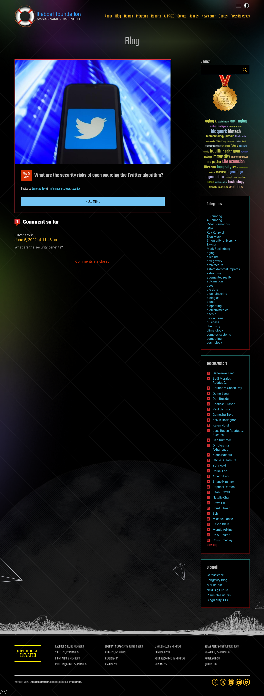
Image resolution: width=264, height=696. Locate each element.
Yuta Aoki (219, 465)
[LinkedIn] (231, 682)
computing (214, 339)
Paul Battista (221, 409)
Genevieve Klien (223, 373)
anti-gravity (214, 261)
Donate (181, 16)
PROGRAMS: (211, 658)
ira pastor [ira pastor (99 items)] (214, 162)
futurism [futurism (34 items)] (243, 146)
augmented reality (219, 277)
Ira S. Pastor (221, 535)
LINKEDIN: (160, 646)
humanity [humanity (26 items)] (244, 152)
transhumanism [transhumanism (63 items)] (218, 187)
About (108, 16)
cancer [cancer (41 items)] (219, 141)
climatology (215, 330)
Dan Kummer (222, 440)
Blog (118, 16)
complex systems (219, 334)
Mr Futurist (214, 585)
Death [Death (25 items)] (244, 142)
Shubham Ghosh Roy (227, 388)
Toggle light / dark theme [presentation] (246, 5)
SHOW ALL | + (213, 545)
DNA (210, 228)
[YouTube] (239, 682)
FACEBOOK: (61, 646)
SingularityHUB (217, 600)
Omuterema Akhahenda (221, 447)
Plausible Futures (219, 595)
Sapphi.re (76, 682)
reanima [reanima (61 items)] (221, 172)
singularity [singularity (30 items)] (242, 177)
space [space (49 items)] (210, 182)
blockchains (215, 318)
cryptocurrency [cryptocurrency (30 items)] (229, 141)
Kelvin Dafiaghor (224, 420)
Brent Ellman (221, 508)
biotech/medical (218, 310)
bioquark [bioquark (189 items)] (219, 131)
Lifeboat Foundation (39, 682)
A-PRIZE (169, 16)
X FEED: (60, 652)
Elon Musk (214, 236)
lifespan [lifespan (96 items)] (210, 167)
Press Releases (240, 16)
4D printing (214, 220)
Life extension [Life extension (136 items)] (233, 161)
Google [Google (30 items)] (206, 152)
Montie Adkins (222, 530)
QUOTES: (209, 664)
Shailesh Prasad (224, 404)
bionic (211, 302)
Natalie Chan (221, 497)
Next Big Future (217, 590)
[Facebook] (215, 682)
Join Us (194, 16)
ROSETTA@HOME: (65, 664)
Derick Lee (220, 471)
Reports (156, 16)
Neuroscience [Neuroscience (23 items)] (243, 168)
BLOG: (108, 652)
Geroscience (215, 575)
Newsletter (209, 16)
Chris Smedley (222, 540)
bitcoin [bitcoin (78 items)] (229, 136)
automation (215, 281)
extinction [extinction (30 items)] (225, 146)
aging (211, 253)
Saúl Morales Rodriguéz (222, 381)
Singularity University (221, 240)
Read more (93, 201)
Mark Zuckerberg (218, 249)
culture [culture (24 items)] (239, 142)
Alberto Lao (221, 476)
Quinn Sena (221, 393)
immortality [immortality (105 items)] (221, 156)
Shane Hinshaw (223, 481)
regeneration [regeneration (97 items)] (214, 177)
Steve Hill (219, 503)
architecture (215, 265)
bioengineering (217, 294)
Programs (142, 16)
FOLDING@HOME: (164, 658)
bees (210, 285)
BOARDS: (209, 652)
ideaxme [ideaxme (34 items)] (208, 157)
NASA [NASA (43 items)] (235, 167)
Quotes (223, 16)
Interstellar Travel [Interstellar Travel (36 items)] (239, 157)
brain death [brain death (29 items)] (210, 141)
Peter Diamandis (218, 224)
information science (60, 188)
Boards (128, 16)
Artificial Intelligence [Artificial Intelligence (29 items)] (219, 126)
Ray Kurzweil (216, 232)
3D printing (214, 216)
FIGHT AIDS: (62, 658)
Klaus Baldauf (222, 455)
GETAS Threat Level (28, 654)
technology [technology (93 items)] (236, 182)
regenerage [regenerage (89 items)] (235, 172)
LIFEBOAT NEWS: (114, 646)
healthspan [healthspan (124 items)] (231, 151)
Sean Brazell (221, 492)
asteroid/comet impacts (223, 269)
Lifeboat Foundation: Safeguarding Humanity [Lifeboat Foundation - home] (48, 16)
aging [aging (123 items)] (209, 121)
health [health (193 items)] (215, 151)
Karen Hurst (221, 425)
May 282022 (26, 175)
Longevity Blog (217, 580)
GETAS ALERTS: (212, 646)
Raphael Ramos (224, 487)
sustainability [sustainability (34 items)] (221, 182)
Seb (215, 513)
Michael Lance (223, 519)
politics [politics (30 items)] (212, 172)
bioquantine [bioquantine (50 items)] (235, 126)
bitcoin (211, 314)
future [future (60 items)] (234, 146)
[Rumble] (246, 682)
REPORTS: (110, 658)
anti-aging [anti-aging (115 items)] (238, 121)
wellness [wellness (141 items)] (236, 187)
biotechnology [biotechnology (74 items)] (215, 136)
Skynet (211, 245)
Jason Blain (221, 524)
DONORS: (159, 652)
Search (244, 69)
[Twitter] (223, 682)
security (76, 188)
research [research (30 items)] (228, 177)
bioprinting (214, 306)
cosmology (214, 342)
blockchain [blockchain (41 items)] (240, 136)
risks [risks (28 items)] (235, 177)
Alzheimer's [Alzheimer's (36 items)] (223, 122)
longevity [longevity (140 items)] (224, 167)
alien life (213, 257)
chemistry (213, 326)
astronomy (214, 273)
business (213, 322)
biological (213, 298)
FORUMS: (159, 664)
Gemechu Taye (39, 188)
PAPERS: (110, 664)
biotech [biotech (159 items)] (234, 131)
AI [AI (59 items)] (216, 122)
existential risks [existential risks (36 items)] (212, 146)
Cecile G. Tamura (224, 460)
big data (212, 289)
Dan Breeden (221, 399)
